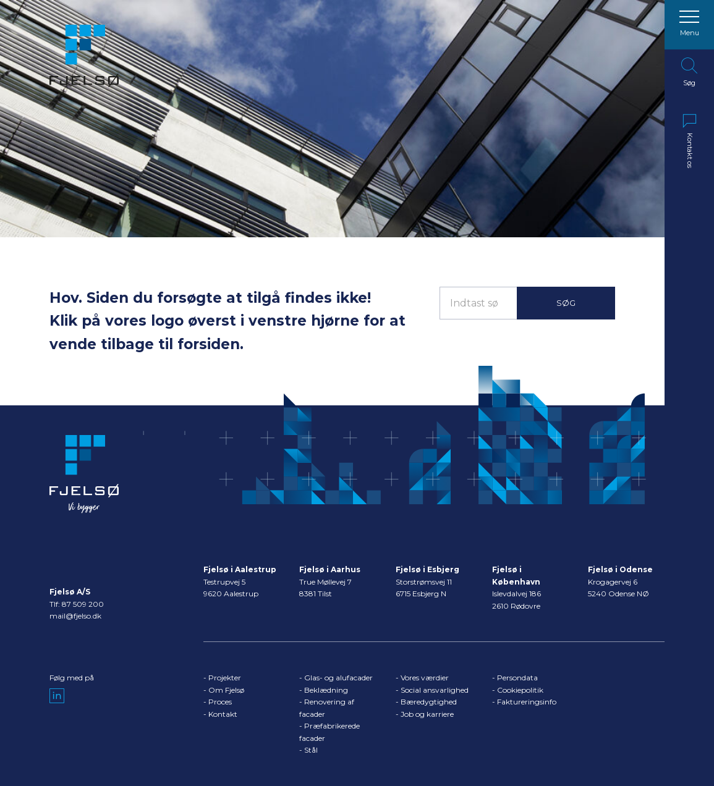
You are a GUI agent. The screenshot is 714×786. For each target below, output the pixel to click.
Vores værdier (425, 677)
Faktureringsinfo (526, 701)
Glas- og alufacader (338, 677)
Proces (220, 701)
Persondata (517, 677)
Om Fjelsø (226, 690)
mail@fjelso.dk (75, 615)
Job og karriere (427, 714)
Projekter (224, 677)
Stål (311, 749)
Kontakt (222, 714)
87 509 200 (83, 604)
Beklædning (326, 690)
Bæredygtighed (429, 701)
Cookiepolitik (520, 690)
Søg (566, 303)
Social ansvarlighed (435, 690)
